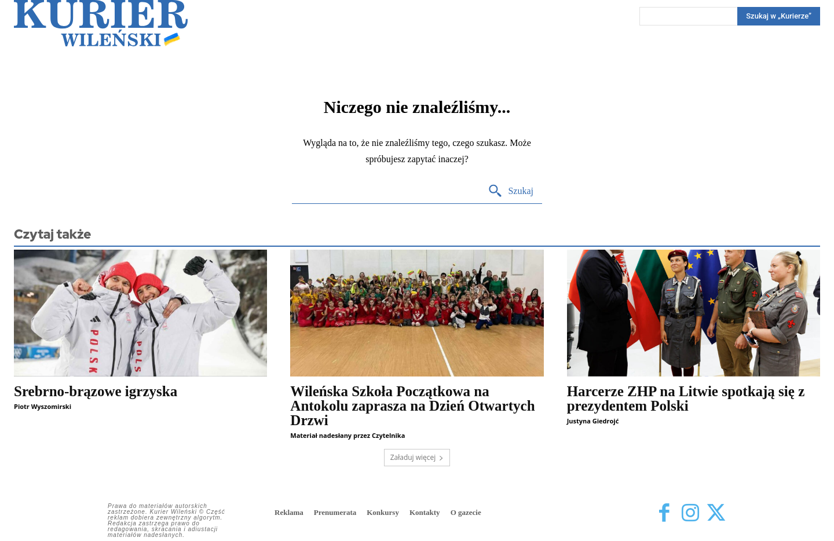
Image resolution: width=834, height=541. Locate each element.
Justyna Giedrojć (593, 420)
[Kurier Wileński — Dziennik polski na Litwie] (101, 23)
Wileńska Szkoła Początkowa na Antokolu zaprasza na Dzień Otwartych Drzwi (412, 405)
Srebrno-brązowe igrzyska (95, 391)
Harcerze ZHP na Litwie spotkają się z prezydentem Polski (686, 398)
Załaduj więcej (417, 457)
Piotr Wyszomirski (42, 406)
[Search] (778, 16)
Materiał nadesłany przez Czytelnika (347, 435)
